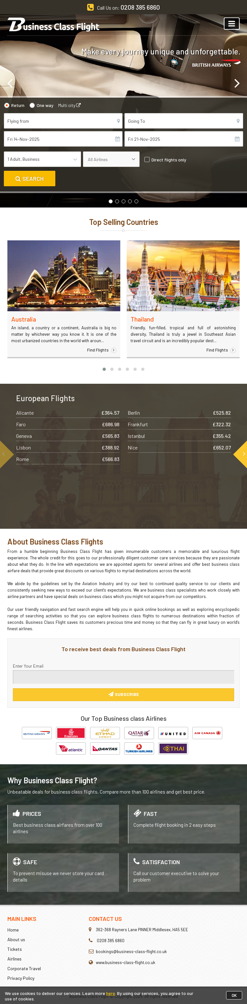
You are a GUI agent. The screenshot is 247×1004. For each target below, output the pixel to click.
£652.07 (222, 447)
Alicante (25, 413)
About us (16, 939)
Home (13, 929)
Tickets (14, 949)
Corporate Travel (24, 968)
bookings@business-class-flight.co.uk (131, 951)
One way (45, 105)
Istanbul (136, 436)
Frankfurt (138, 424)
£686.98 (110, 424)
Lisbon (23, 447)
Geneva (24, 436)
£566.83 (110, 459)
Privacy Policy (20, 978)
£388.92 (110, 447)
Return (17, 105)
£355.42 (222, 436)
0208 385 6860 (140, 7)
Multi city (69, 105)
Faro (21, 424)
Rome (22, 459)
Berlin (134, 413)
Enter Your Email (28, 666)
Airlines (14, 958)
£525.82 (222, 413)
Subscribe (123, 694)
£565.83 (110, 436)
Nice (133, 447)
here (110, 993)
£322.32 (222, 424)
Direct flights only (168, 159)
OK (234, 995)
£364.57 (110, 413)
